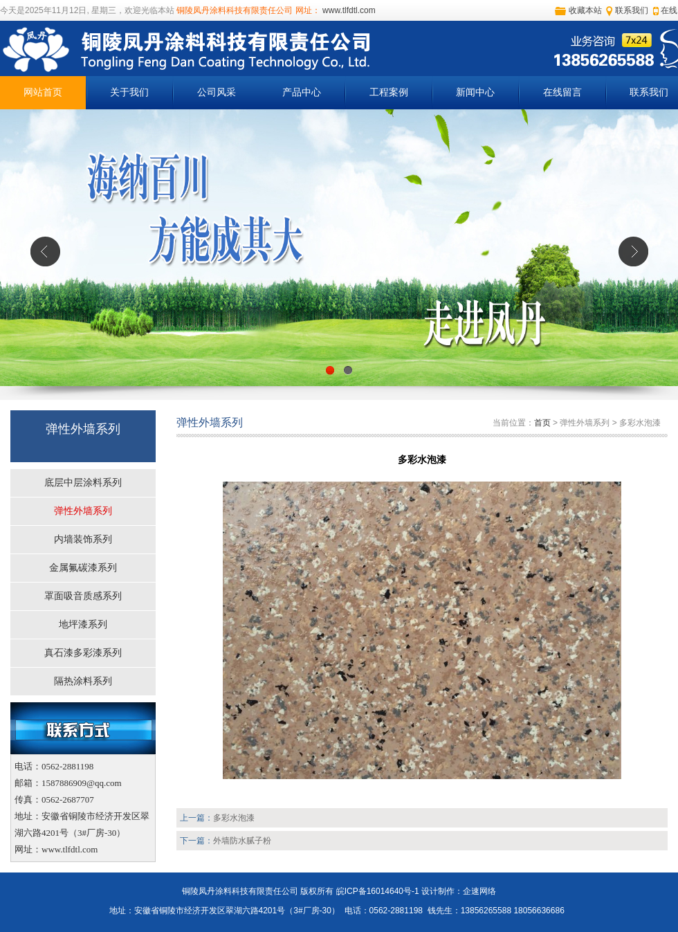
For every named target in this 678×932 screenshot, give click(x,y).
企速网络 (479, 891)
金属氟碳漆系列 (83, 568)
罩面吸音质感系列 (83, 596)
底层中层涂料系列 (83, 482)
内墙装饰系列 (83, 539)
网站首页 (43, 92)
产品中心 (301, 92)
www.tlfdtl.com (348, 10)
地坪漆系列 (83, 624)
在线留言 (562, 92)
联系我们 (631, 10)
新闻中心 (475, 92)
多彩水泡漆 (234, 818)
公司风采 (216, 92)
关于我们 (129, 92)
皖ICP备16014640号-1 (377, 891)
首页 (542, 423)
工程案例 (388, 92)
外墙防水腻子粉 (242, 841)
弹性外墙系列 (83, 511)
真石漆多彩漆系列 (83, 653)
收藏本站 (585, 10)
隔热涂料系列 (83, 681)
